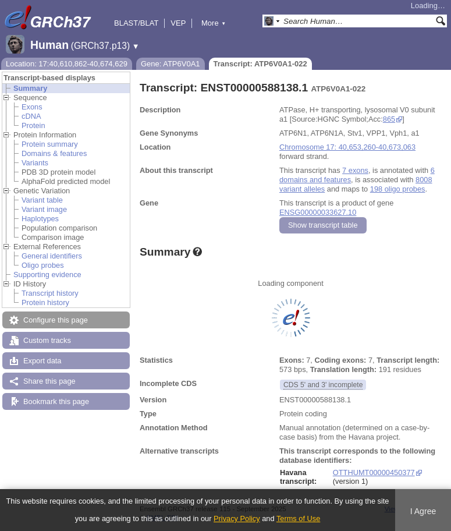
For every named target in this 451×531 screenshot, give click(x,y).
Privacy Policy (237, 518)
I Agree (423, 511)
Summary (30, 88)
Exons (32, 106)
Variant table (42, 200)
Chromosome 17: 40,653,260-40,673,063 (347, 147)
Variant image (44, 209)
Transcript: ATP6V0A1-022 (260, 63)
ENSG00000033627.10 (317, 212)
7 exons (355, 170)
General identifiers (52, 256)
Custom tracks (47, 340)
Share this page (49, 381)
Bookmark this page (56, 401)
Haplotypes (40, 218)
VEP (178, 23)
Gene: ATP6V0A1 (170, 63)
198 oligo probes (397, 189)
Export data (42, 360)
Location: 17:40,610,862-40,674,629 (66, 63)
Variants (35, 162)
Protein (33, 125)
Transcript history (50, 293)
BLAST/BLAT (136, 23)
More (213, 23)
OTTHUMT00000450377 (374, 472)
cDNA (31, 116)
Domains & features (54, 153)
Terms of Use (298, 518)
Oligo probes (43, 265)
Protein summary (50, 144)
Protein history (45, 302)
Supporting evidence (47, 274)
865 (389, 119)
